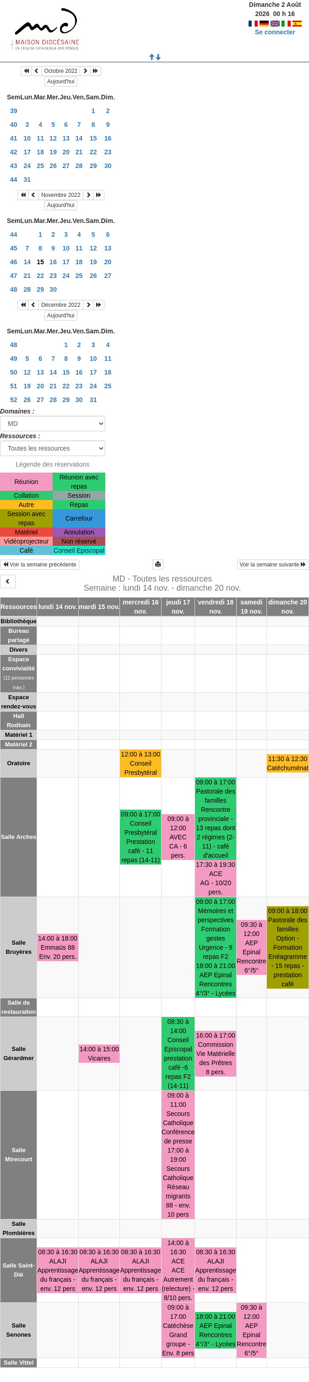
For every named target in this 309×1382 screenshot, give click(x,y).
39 (13, 110)
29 (93, 165)
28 (79, 165)
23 (108, 152)
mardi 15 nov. (99, 606)
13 (66, 138)
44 (13, 179)
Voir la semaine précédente (39, 564)
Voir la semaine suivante (273, 564)
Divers (19, 649)
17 (27, 152)
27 (66, 165)
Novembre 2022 (60, 195)
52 (13, 399)
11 (40, 138)
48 (13, 289)
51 (13, 386)
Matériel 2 (19, 744)
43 (13, 165)
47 (13, 275)
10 (27, 138)
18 (40, 152)
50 (13, 372)
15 (93, 138)
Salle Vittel (19, 1362)
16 (108, 138)
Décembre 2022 (60, 305)
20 (66, 152)
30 (108, 165)
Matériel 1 (19, 734)
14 (79, 138)
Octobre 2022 (61, 71)
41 (13, 138)
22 (93, 152)
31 (27, 179)
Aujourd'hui (61, 81)
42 (13, 152)
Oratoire (18, 763)
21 (79, 152)
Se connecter (275, 32)
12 (53, 138)
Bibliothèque (18, 621)
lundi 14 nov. (57, 606)
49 (13, 358)
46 (13, 262)
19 (53, 152)
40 (13, 124)
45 (13, 248)
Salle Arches (19, 836)
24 (27, 165)
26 (53, 165)
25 (40, 165)
